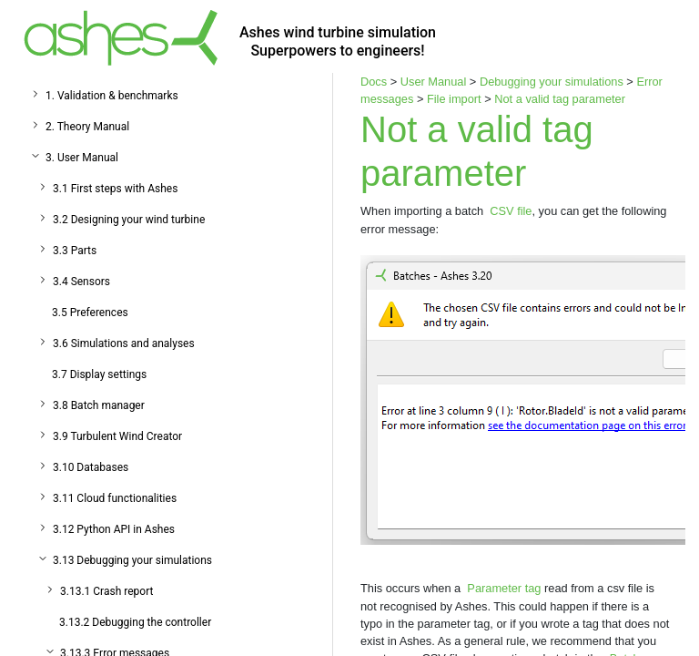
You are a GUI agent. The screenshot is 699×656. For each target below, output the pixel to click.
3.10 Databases (90, 467)
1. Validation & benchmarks (112, 95)
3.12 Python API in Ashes (114, 529)
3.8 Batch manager (99, 405)
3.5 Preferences (90, 312)
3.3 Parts (74, 250)
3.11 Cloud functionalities (115, 498)
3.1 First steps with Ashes (115, 188)
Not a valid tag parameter (559, 99)
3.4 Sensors (81, 281)
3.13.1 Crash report (106, 591)
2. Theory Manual (87, 126)
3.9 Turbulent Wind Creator (117, 436)
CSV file (511, 211)
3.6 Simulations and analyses (124, 343)
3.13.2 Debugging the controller (135, 622)
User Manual (433, 81)
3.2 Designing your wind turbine (129, 219)
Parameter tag (504, 588)
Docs (373, 81)
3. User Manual (82, 157)
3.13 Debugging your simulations (132, 560)
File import (454, 99)
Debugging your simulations (551, 81)
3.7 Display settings (99, 374)
